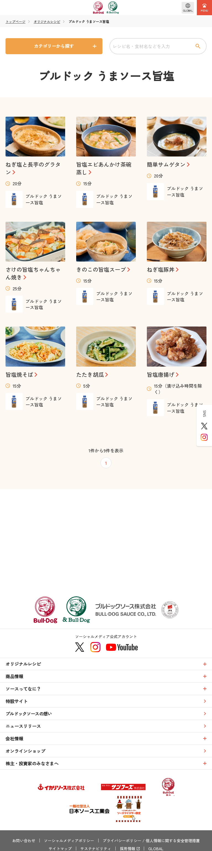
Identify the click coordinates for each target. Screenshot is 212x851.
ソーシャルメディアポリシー (69, 840)
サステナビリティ (95, 848)
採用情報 (127, 848)
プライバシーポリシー (122, 840)
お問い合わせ (23, 840)
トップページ (15, 21)
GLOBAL (155, 848)
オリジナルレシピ (47, 21)
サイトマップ (60, 848)
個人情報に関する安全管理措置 (173, 840)
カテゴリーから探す (54, 46)
